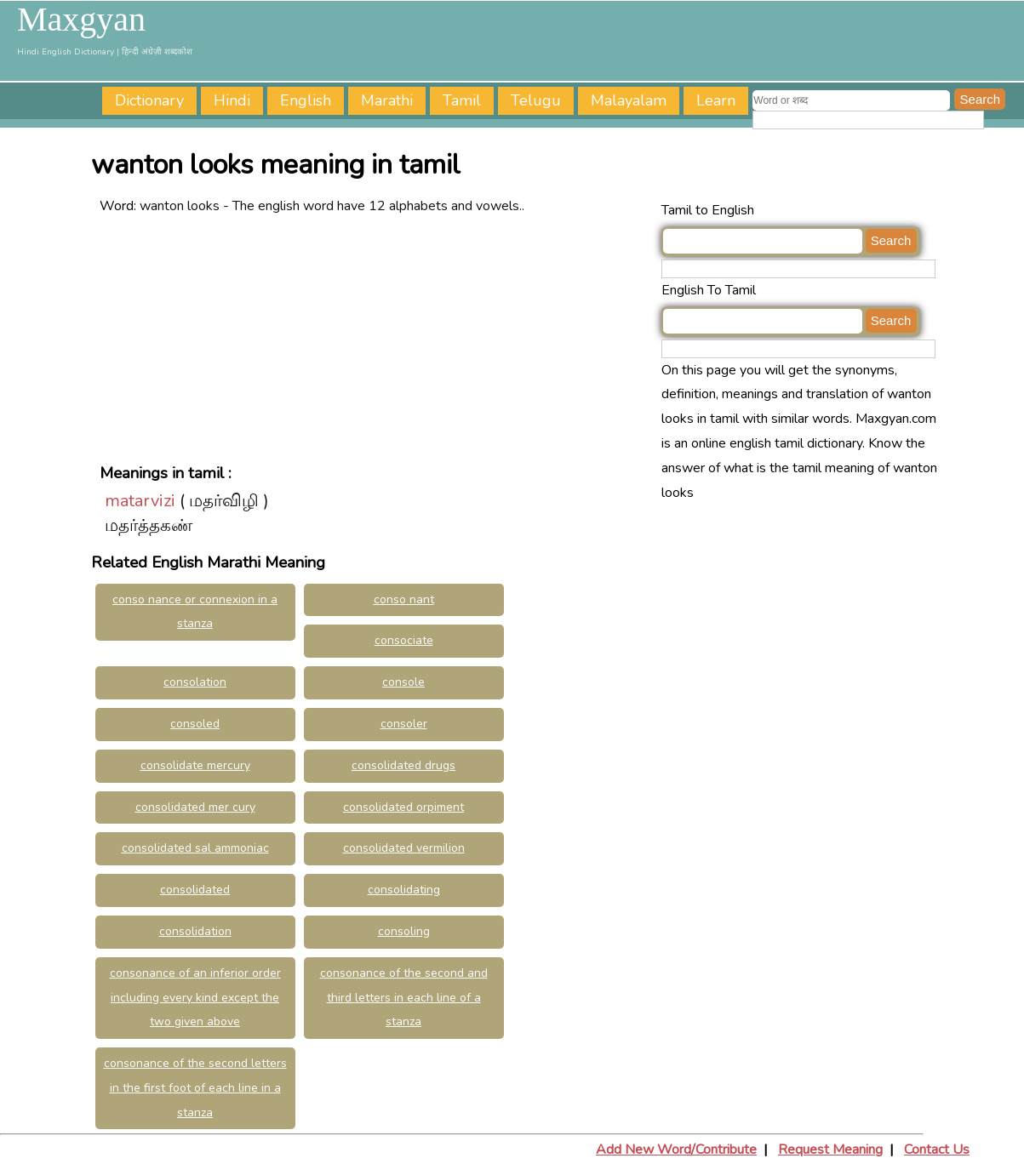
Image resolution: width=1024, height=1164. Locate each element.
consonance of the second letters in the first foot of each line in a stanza (195, 1088)
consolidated (195, 890)
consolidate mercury (195, 765)
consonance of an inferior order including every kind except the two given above (195, 997)
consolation (194, 682)
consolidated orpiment (403, 807)
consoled (195, 724)
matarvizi (140, 500)
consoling (404, 931)
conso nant (404, 599)
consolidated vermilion (404, 848)
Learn (715, 100)
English (305, 100)
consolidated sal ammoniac (195, 848)
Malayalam (628, 100)
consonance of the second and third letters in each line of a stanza (404, 997)
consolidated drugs (403, 765)
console (403, 682)
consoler (403, 724)
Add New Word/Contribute (676, 1149)
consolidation (195, 931)
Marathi (387, 100)
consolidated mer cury (195, 807)
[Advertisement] (376, 338)
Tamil (462, 100)
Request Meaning (830, 1149)
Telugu (536, 100)
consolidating (404, 890)
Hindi (232, 100)
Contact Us (937, 1149)
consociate (404, 640)
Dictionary (149, 100)
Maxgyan (81, 19)
